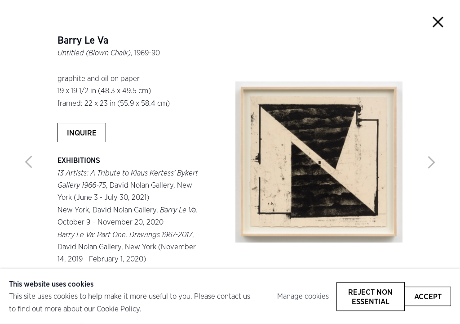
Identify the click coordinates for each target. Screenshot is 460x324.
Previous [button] (29, 162)
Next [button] (431, 162)
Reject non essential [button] (370, 296)
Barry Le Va (83, 40)
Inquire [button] (82, 132)
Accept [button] (428, 296)
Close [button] (438, 22)
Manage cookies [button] (303, 296)
